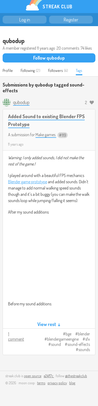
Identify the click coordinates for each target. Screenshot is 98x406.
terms (41, 383)
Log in (24, 19)
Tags (79, 70)
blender (84, 333)
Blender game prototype (27, 181)
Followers (55, 70)
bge (68, 333)
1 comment (16, 336)
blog (72, 383)
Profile (8, 70)
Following (28, 70)
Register (71, 19)
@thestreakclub (76, 376)
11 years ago (16, 144)
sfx (87, 339)
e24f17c (49, 376)
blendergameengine (63, 339)
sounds (84, 349)
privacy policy (57, 383)
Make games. (46, 134)
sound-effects (78, 344)
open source (32, 376)
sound (56, 344)
